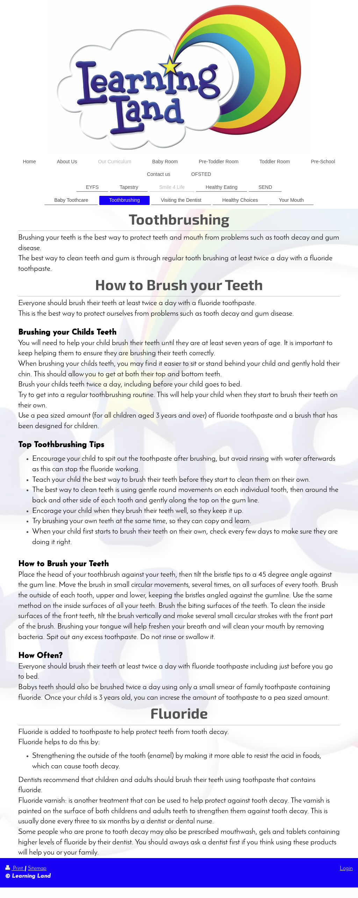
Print (14, 868)
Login (346, 868)
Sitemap (37, 868)
